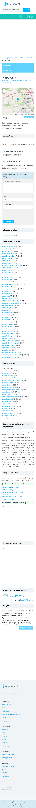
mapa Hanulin (6, 274)
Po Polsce (5, 709)
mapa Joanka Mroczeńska (10, 286)
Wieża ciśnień (6, 237)
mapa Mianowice (7, 307)
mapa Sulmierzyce (8, 408)
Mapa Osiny (7, 65)
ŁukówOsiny (7, 496)
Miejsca (4, 738)
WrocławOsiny (8, 501)
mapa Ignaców (7, 279)
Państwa (5, 719)
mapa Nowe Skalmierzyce (10, 392)
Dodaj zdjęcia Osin (26, 629)
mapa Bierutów (7, 373)
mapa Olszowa (7, 326)
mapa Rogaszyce (7, 335)
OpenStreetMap (23, 114)
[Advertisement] (17, 38)
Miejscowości (6, 723)
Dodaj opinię (8, 223)
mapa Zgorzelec (7, 420)
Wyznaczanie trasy (8, 756)
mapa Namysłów (7, 389)
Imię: (5, 198)
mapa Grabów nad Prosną (10, 382)
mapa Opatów (6, 396)
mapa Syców (6, 410)
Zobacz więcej (28, 117)
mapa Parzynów (7, 331)
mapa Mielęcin (7, 310)
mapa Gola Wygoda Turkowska (12, 267)
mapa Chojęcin (7, 253)
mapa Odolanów (7, 394)
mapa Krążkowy (7, 300)
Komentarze (6, 748)
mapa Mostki (6, 317)
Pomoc (4, 771)
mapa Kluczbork (7, 384)
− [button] (3, 92)
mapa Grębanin (7, 270)
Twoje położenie (7, 759)
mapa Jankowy (7, 281)
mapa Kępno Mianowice (10, 291)
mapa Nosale (6, 324)
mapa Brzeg (6, 377)
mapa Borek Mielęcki (9, 248)
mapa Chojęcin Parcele (9, 255)
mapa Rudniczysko (8, 338)
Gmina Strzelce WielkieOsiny (12, 494)
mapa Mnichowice (8, 314)
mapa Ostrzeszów (8, 401)
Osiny (32, 144)
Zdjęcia (5, 731)
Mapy (16, 58)
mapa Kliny (5, 293)
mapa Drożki (6, 263)
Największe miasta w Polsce (11, 716)
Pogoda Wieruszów (26, 602)
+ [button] (3, 90)
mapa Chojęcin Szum (9, 258)
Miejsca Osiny (7, 70)
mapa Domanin (7, 260)
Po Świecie (5, 713)
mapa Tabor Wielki (8, 350)
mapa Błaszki (6, 375)
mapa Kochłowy (7, 295)
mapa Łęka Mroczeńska (10, 303)
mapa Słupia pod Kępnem (10, 343)
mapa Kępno (6, 288)
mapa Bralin (6, 251)
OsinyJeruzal (7, 508)
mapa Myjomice (7, 321)
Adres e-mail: (7, 206)
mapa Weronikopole (9, 354)
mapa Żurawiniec (7, 359)
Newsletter (5, 778)
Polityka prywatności (8, 768)
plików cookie (25, 806)
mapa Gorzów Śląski (8, 380)
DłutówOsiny (7, 492)
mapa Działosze (7, 265)
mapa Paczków (7, 403)
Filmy (4, 734)
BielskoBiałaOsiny (10, 489)
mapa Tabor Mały (8, 347)
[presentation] (16, 216)
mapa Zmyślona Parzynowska (12, 357)
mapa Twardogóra (8, 415)
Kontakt (4, 774)
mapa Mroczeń (7, 319)
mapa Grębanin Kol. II (9, 272)
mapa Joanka (6, 284)
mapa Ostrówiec (7, 328)
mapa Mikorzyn (7, 312)
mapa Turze (6, 352)
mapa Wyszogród (8, 417)
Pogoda (4, 744)
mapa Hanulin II (7, 277)
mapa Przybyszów (8, 333)
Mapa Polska (25, 58)
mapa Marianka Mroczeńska (11, 305)
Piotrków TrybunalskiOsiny (12, 499)
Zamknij (32, 802)
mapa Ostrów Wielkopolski (11, 399)
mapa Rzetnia (6, 340)
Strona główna (7, 58)
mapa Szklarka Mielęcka (10, 345)
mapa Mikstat (6, 387)
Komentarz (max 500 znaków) (12, 182)
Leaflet (11, 114)
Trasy (4, 741)
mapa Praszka (6, 406)
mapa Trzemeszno (8, 413)
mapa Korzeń (6, 298)
